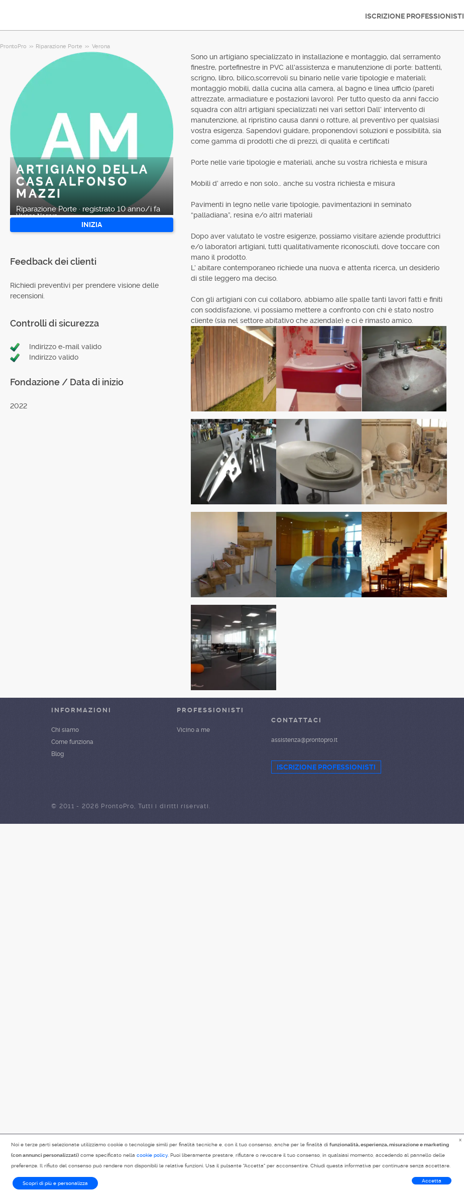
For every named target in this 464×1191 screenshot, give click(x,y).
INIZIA (91, 225)
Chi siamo (65, 729)
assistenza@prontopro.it (304, 739)
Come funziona (72, 741)
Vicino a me (193, 729)
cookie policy (152, 1155)
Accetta (431, 1180)
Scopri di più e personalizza (55, 1183)
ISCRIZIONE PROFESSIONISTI (326, 767)
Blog (57, 753)
